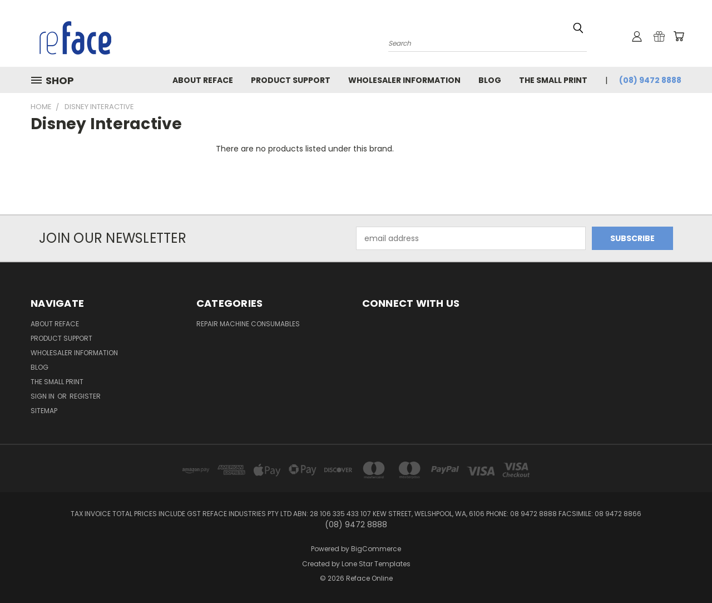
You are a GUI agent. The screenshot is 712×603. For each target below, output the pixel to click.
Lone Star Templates (376, 563)
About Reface (202, 80)
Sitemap (44, 410)
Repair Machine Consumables (248, 324)
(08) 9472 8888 (650, 80)
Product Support (290, 80)
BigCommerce (376, 548)
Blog (489, 80)
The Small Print (553, 80)
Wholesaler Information (404, 80)
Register (85, 396)
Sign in (43, 396)
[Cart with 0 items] (678, 36)
